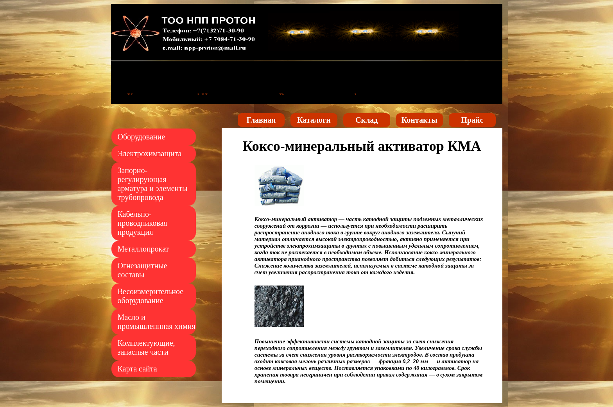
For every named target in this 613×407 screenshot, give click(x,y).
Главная (261, 120)
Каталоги (314, 120)
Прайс (472, 120)
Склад (366, 120)
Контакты (419, 120)
